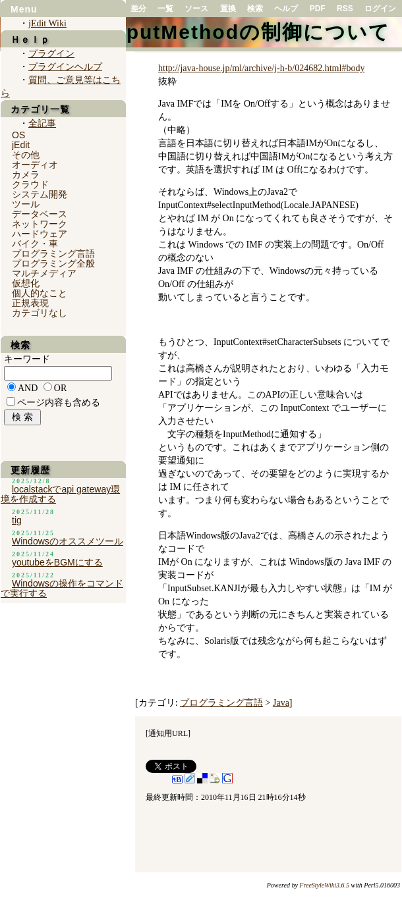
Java (281, 703)
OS (18, 135)
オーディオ (35, 164)
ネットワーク (39, 224)
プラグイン (51, 54)
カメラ (26, 174)
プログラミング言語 (221, 703)
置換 (228, 8)
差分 (138, 8)
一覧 (165, 8)
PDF (318, 8)
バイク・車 (35, 243)
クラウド (30, 184)
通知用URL (168, 733)
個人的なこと (39, 293)
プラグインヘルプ (65, 67)
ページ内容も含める (58, 403)
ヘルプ (286, 8)
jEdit (21, 145)
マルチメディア (44, 273)
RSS (345, 8)
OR (60, 388)
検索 (255, 8)
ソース (196, 8)
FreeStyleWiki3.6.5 (324, 885)
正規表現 (30, 303)
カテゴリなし (39, 312)
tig (17, 520)
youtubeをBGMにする (57, 562)
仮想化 (26, 283)
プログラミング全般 (53, 263)
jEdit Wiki (47, 23)
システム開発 (39, 194)
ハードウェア (39, 233)
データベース (39, 214)
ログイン (380, 8)
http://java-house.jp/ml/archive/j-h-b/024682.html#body (261, 68)
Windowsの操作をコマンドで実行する (62, 588)
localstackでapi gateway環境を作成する (60, 494)
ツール (26, 204)
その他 (26, 154)
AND (28, 388)
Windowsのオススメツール (67, 541)
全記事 (42, 123)
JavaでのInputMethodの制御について (201, 32)
